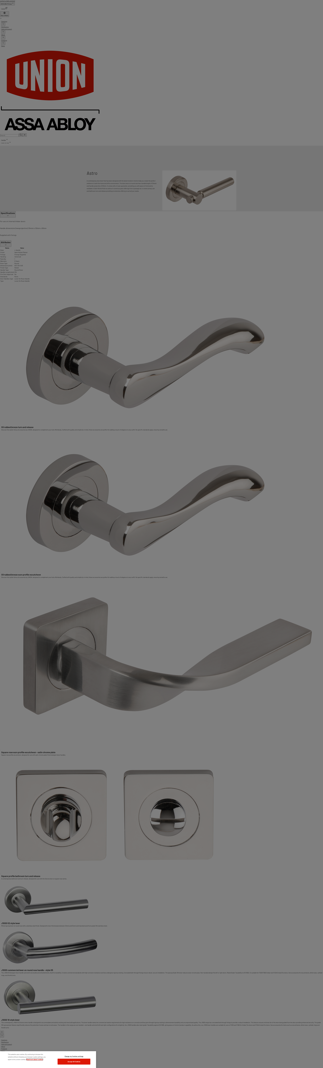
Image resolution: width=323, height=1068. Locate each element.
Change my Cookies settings (74, 1056)
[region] (48, 1059)
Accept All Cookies (74, 1061)
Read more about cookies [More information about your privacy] (34, 1059)
